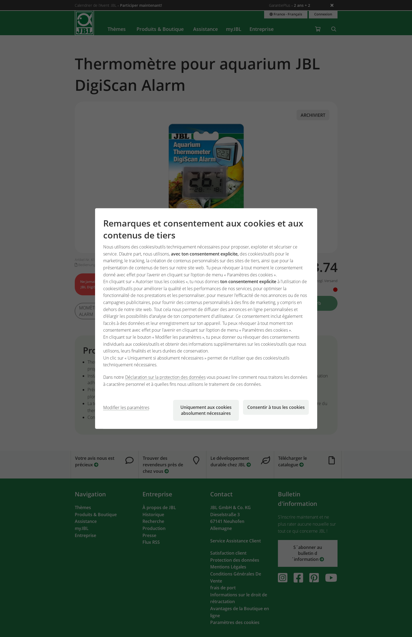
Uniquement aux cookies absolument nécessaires (206, 410)
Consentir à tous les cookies (276, 407)
